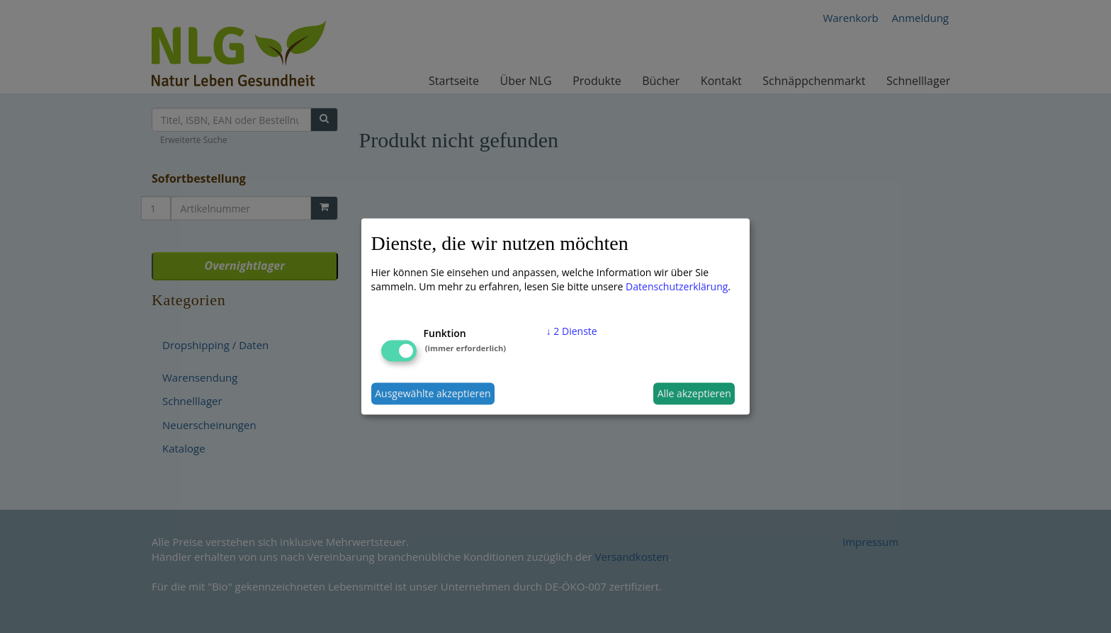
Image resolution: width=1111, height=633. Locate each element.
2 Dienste (571, 330)
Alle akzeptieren (694, 393)
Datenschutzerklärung (677, 285)
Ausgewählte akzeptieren (433, 393)
